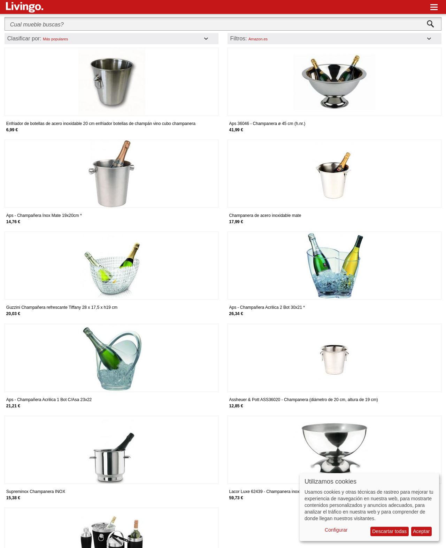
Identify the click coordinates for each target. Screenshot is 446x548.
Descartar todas (389, 531)
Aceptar (421, 531)
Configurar (336, 530)
